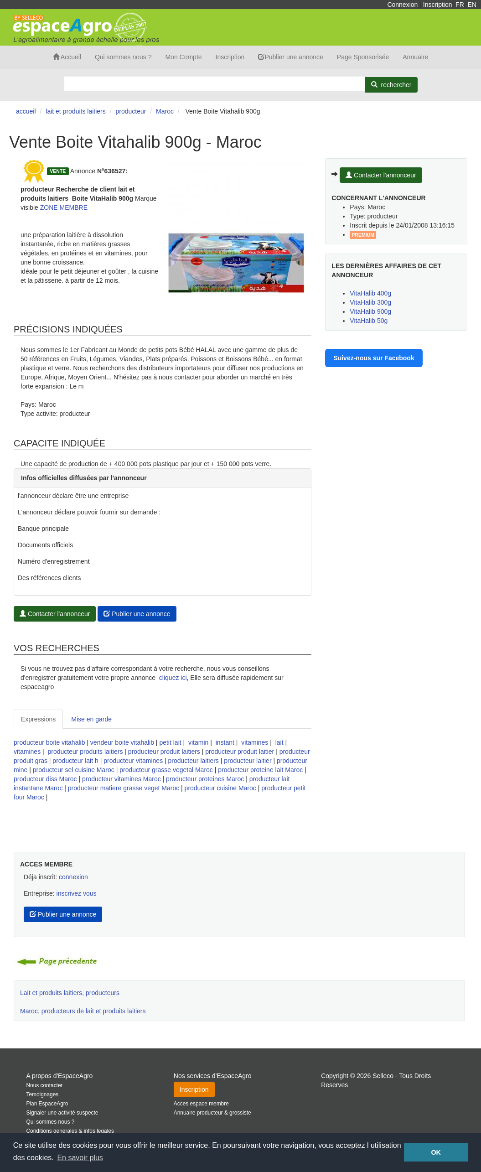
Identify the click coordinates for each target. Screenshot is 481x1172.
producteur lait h (75, 760)
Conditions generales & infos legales (70, 1131)
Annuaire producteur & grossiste (212, 1113)
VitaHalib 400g (370, 293)
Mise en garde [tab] (91, 719)
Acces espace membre (201, 1103)
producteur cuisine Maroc (220, 788)
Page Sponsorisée (363, 57)
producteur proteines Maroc (205, 779)
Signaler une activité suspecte (62, 1113)
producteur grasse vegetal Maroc (166, 769)
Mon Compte (183, 57)
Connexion (402, 4)
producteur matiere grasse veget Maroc (123, 788)
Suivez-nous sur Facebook (373, 358)
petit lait (170, 742)
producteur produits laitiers (85, 751)
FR (459, 4)
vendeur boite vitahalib (122, 742)
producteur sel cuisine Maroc (73, 769)
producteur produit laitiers (164, 751)
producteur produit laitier (239, 751)
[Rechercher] (391, 85)
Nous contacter (44, 1085)
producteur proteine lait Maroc (260, 769)
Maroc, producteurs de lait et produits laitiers (82, 1011)
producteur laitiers (193, 760)
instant (225, 742)
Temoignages (42, 1094)
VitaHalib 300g (370, 302)
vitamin (198, 742)
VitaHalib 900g (370, 311)
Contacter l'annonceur (55, 613)
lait (279, 742)
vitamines (254, 742)
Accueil (67, 57)
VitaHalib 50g (369, 320)
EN (472, 4)
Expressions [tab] (38, 719)
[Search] (215, 83)
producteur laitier (247, 760)
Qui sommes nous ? (123, 57)
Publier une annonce (290, 57)
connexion (73, 877)
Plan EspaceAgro (47, 1103)
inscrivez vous (77, 893)
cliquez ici (173, 677)
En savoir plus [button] (80, 1158)
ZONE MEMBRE (64, 207)
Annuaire (415, 57)
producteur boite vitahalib (49, 742)
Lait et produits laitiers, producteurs (69, 992)
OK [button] (436, 1152)
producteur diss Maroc (45, 779)
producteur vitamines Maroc (121, 779)
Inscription (437, 4)
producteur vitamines (133, 760)
